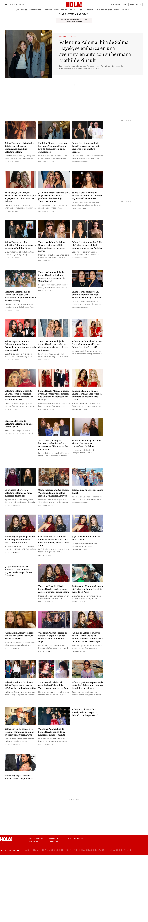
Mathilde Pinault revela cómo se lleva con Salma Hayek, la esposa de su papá (20, 635)
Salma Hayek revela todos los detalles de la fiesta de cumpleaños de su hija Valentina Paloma (19, 147)
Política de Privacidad (79, 850)
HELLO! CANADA (75, 838)
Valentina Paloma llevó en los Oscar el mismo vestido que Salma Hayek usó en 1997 (87, 344)
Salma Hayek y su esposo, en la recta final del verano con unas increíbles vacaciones (87, 685)
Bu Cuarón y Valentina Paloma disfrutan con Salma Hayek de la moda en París (87, 588)
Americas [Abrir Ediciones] (135, 4)
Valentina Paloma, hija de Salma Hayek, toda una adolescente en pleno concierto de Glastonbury (20, 296)
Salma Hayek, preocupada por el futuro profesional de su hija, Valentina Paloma (20, 539)
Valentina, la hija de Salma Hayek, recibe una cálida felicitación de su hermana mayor (51, 246)
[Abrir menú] (6, 4)
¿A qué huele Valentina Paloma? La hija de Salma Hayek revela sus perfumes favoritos (18, 571)
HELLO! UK (53, 838)
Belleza (73, 10)
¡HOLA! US (33, 841)
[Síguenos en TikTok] (18, 850)
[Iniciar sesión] (17, 4)
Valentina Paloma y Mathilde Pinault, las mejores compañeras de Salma (86, 443)
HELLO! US (53, 841)
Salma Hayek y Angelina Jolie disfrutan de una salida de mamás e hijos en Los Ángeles (87, 245)
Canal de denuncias (119, 850)
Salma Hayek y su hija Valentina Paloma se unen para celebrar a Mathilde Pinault (20, 245)
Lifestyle (89, 10)
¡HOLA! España (36, 838)
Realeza (64, 10)
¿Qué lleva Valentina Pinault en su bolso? (86, 538)
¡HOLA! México (21, 10)
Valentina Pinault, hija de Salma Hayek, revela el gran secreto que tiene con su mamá (53, 588)
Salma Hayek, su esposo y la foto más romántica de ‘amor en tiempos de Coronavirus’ (19, 731)
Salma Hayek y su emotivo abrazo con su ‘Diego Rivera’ (19, 777)
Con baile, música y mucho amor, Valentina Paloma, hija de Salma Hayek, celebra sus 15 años (53, 541)
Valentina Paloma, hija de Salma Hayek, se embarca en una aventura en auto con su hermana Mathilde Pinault (95, 50)
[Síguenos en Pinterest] (14, 850)
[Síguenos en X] (6, 850)
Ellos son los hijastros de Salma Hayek (87, 491)
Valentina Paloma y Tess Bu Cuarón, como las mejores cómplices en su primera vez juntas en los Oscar (19, 395)
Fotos (116, 10)
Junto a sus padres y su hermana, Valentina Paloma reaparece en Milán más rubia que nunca (53, 445)
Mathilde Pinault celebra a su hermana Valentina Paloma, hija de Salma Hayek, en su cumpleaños (53, 147)
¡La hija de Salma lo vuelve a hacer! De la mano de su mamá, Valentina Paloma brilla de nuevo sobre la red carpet (87, 637)
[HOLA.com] (74, 5)
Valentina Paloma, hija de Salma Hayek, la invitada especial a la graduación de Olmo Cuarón (51, 276)
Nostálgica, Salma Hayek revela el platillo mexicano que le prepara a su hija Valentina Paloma (20, 197)
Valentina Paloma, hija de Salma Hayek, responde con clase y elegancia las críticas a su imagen (53, 346)
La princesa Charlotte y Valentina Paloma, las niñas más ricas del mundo (18, 492)
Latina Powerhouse (103, 10)
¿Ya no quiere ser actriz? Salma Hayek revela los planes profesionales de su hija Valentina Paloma (54, 197)
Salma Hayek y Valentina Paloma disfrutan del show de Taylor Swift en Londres (87, 195)
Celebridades (35, 10)
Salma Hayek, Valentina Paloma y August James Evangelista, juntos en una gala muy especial (20, 346)
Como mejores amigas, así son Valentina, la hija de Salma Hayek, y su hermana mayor (53, 492)
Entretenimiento (52, 10)
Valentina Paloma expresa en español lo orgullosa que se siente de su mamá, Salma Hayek (52, 637)
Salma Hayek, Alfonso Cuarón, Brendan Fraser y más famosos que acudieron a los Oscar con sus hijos (53, 395)
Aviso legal (31, 850)
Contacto (100, 850)
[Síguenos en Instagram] (10, 850)
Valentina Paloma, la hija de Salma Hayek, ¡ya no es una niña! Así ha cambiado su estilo (20, 685)
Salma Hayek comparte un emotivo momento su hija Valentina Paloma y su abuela (86, 294)
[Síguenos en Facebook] (2, 850)
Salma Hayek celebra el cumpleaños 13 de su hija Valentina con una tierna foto (53, 685)
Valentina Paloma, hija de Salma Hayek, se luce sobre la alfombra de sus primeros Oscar (87, 395)
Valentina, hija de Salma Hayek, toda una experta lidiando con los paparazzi (85, 712)
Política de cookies (51, 850)
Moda (81, 10)
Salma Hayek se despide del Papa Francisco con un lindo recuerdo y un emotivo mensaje (86, 147)
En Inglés (125, 10)
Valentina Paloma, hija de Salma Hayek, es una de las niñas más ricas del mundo (51, 731)
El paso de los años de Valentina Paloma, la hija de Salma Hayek (19, 423)
